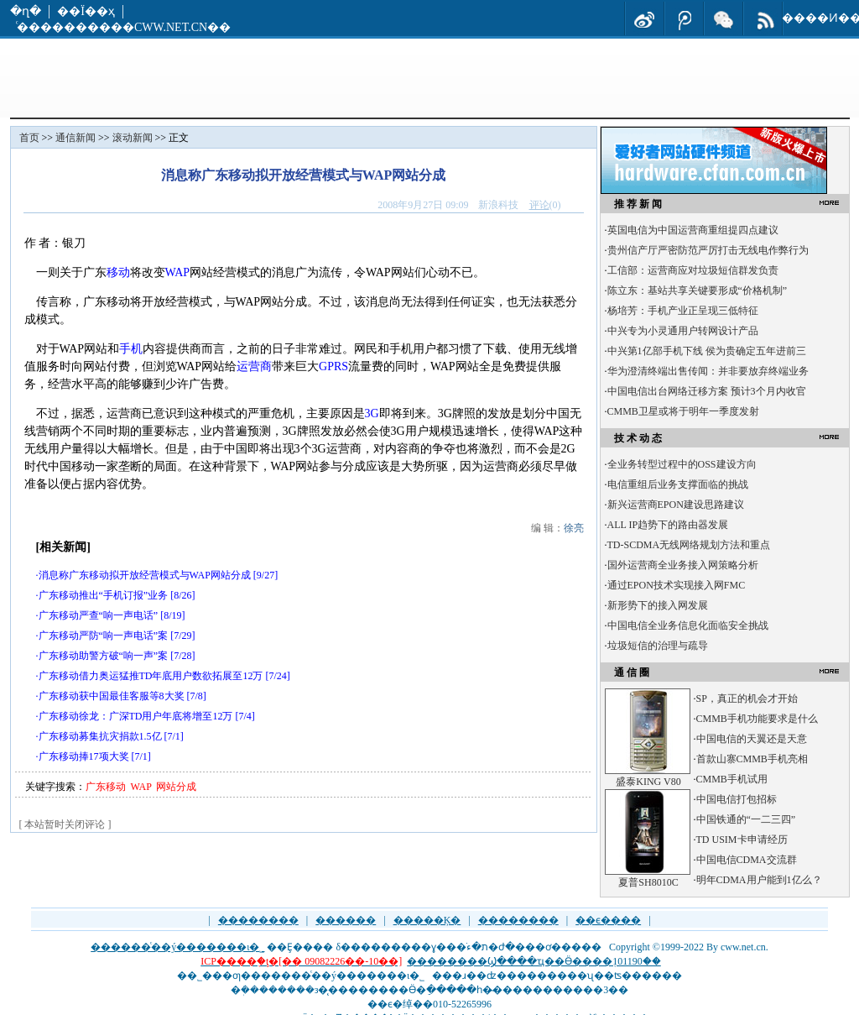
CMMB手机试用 (732, 779)
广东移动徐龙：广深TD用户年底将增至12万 (136, 716)
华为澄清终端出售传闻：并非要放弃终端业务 (708, 371)
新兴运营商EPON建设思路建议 (675, 504)
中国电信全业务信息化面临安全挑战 (687, 625)
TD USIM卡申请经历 (742, 839)
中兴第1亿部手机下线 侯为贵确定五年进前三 (706, 351)
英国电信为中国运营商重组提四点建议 (692, 230)
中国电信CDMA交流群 (746, 860)
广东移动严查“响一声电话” (99, 615)
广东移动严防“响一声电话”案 (104, 635)
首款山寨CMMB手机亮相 (752, 759)
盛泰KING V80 (648, 781)
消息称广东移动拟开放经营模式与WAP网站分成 (145, 575)
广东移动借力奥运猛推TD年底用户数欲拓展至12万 (151, 676)
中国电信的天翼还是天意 (751, 739)
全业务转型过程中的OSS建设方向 (682, 464)
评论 (539, 205)
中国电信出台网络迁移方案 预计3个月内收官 (706, 391)
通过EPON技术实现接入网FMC (676, 585)
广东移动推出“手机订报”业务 (104, 595)
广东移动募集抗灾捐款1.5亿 (100, 736)
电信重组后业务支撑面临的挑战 (677, 484)
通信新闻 (75, 138)
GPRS (333, 366)
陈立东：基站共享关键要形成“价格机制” (697, 290)
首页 (29, 138)
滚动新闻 (132, 138)
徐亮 (574, 528)
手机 (131, 349)
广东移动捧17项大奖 (84, 756)
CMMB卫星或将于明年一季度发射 (683, 411)
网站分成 (176, 787)
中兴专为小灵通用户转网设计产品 (682, 331)
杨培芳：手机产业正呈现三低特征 (682, 311)
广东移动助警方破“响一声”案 (104, 656)
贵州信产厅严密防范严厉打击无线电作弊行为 (708, 250)
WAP (177, 272)
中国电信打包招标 (736, 799)
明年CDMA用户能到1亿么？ (759, 880)
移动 (118, 272)
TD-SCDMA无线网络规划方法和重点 (689, 545)
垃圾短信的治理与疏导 (657, 645)
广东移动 (106, 787)
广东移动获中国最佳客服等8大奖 (112, 696)
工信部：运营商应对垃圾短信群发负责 (692, 270)
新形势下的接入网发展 (657, 605)
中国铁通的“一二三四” (746, 819)
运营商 (254, 366)
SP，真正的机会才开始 (747, 698)
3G (372, 413)
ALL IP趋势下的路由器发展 (668, 525)
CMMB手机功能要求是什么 (757, 719)
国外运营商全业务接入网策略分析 (682, 565)
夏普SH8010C (648, 882)
